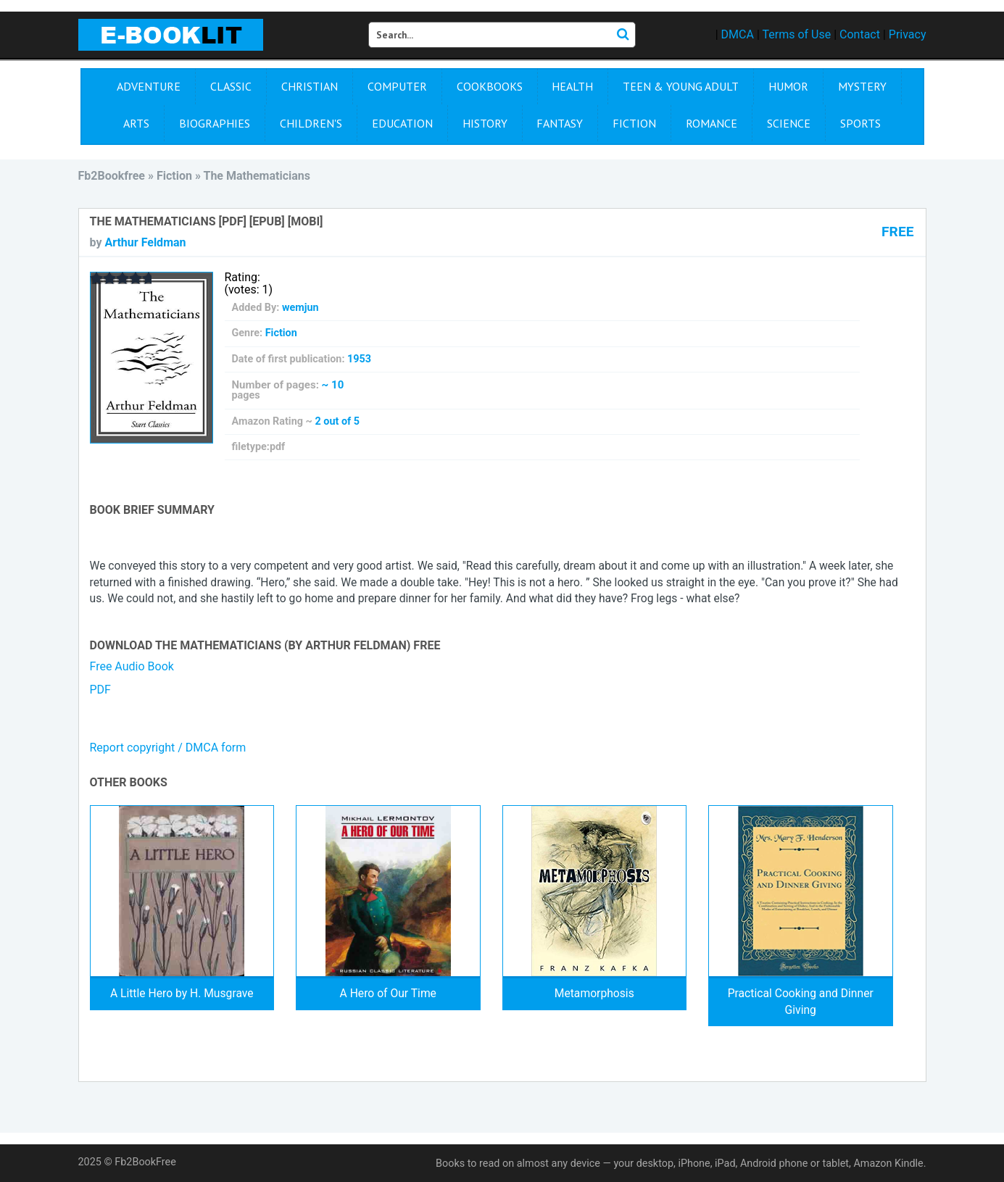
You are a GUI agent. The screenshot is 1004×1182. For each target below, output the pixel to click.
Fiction (634, 123)
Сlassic (231, 86)
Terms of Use (796, 34)
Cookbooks (490, 86)
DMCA (737, 34)
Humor (788, 86)
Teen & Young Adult (681, 86)
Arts (136, 123)
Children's (311, 123)
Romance (711, 123)
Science (788, 123)
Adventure (149, 86)
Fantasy (559, 123)
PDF (100, 689)
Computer (397, 86)
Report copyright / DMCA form (168, 747)
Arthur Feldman (145, 242)
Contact (859, 34)
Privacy (907, 34)
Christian (309, 86)
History (484, 123)
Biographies (214, 123)
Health (572, 86)
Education (402, 123)
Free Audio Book (132, 666)
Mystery (862, 86)
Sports (860, 123)
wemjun (300, 307)
